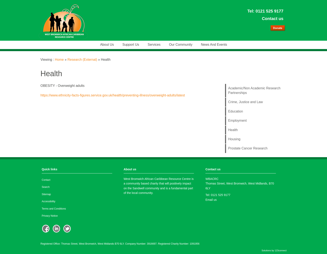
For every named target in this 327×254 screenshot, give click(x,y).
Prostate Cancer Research (248, 148)
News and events (214, 44)
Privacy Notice (50, 215)
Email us (211, 199)
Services (154, 44)
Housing (234, 139)
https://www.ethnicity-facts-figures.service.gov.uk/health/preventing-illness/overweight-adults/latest (112, 95)
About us (107, 44)
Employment (237, 120)
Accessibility (48, 201)
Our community (180, 44)
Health (233, 130)
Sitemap (46, 194)
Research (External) (82, 59)
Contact (46, 179)
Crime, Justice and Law (245, 102)
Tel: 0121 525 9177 (265, 11)
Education (235, 111)
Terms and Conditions (54, 208)
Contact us (272, 18)
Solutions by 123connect (274, 250)
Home (59, 59)
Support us (130, 44)
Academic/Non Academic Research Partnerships (254, 90)
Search (46, 187)
